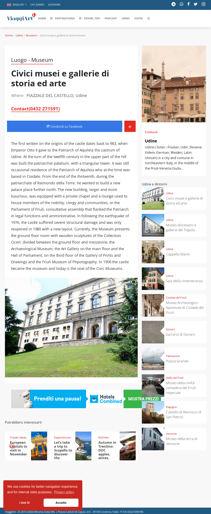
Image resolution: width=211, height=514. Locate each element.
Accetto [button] (61, 502)
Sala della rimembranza (184, 280)
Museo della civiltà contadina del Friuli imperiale (181, 387)
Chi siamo (37, 4)
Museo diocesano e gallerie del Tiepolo (181, 227)
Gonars (170, 329)
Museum (31, 35)
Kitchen (103, 437)
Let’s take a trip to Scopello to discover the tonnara (63, 452)
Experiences (62, 437)
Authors (54, 4)
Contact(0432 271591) (35, 108)
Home (9, 35)
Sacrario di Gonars (180, 334)
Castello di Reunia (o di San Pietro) (183, 414)
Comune (151, 132)
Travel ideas (18, 437)
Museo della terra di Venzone (181, 441)
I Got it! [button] (25, 502)
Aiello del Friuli (174, 378)
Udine (19, 35)
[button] (16, 5)
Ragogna (171, 407)
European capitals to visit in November (18, 448)
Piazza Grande (177, 361)
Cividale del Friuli (176, 297)
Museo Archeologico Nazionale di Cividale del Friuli (185, 307)
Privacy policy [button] (64, 492)
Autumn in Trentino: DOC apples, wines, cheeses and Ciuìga (107, 454)
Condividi (64, 126)
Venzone (171, 433)
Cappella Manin (178, 254)
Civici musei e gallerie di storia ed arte (184, 201)
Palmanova (173, 356)
